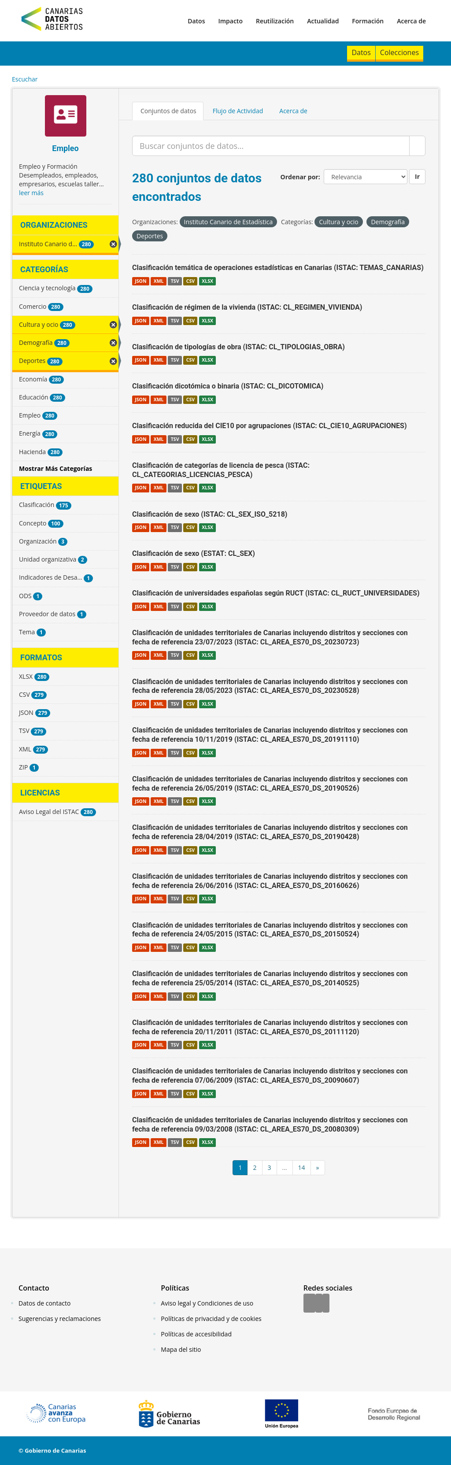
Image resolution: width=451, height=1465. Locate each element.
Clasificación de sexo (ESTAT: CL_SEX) (193, 553)
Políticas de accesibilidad (196, 1334)
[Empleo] (65, 117)
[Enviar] (417, 146)
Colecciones (399, 52)
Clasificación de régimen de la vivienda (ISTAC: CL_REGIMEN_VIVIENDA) (247, 307)
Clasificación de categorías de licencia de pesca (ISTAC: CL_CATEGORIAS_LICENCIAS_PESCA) (221, 470)
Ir (417, 176)
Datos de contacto (44, 1303)
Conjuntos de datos (168, 111)
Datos (196, 21)
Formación (368, 21)
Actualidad (323, 21)
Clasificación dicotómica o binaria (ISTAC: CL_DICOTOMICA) (227, 386)
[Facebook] (309, 1304)
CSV (190, 281)
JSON (140, 281)
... (284, 1167)
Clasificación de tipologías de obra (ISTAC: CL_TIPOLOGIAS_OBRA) (238, 347)
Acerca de (411, 21)
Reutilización (275, 21)
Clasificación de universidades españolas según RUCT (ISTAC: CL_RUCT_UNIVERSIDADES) (276, 593)
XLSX (207, 281)
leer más (31, 193)
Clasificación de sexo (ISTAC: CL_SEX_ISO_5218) (209, 514)
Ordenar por (299, 177)
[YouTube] (325, 1304)
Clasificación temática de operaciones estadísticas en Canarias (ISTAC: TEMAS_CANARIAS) (278, 267)
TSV (175, 281)
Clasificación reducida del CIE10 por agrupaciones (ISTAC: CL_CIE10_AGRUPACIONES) (269, 426)
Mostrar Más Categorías (55, 468)
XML (159, 281)
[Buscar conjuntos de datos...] (271, 146)
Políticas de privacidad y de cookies (211, 1318)
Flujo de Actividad (238, 111)
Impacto (230, 21)
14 (301, 1167)
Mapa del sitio (181, 1349)
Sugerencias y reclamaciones (59, 1318)
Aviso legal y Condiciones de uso (207, 1303)
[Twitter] (318, 1304)
